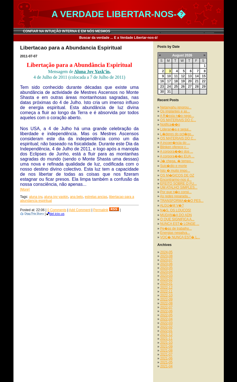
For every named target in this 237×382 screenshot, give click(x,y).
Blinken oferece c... (174, 147)
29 (204, 87)
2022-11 (166, 291)
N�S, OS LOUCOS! (175, 210)
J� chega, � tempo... (177, 161)
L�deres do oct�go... (177, 134)
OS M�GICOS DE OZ (177, 175)
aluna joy (35, 197)
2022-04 (166, 319)
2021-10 (166, 343)
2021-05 (166, 362)
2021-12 (166, 335)
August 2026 (182, 55)
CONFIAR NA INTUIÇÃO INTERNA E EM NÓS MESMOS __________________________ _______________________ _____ (118, 31)
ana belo (76, 197)
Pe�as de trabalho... (176, 228)
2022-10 (166, 295)
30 (162, 92)
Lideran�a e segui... (175, 129)
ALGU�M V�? (172, 205)
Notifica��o (170, 124)
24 (169, 87)
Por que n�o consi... (176, 192)
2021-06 (166, 358)
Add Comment (80, 210)
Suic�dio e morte (173, 166)
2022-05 (166, 315)
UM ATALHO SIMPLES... (178, 187)
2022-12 (166, 288)
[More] (25, 189)
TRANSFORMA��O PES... (182, 201)
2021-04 (166, 366)
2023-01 (166, 284)
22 (204, 81)
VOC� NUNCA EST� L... (180, 237)
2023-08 (166, 256)
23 (162, 87)
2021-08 (166, 350)
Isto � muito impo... (175, 171)
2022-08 (166, 303)
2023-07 (166, 260)
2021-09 (166, 347)
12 (183, 76)
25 (176, 87)
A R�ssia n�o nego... (177, 116)
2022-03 (166, 323)
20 (190, 81)
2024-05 (166, 252)
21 (197, 81)
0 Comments (56, 210)
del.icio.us (55, 214)
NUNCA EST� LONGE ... (179, 224)
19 (183, 81)
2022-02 (166, 327)
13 (190, 76)
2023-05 (166, 268)
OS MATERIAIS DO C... (178, 120)
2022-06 (166, 311)
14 (197, 76)
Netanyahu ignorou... (175, 107)
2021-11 (166, 339)
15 (204, 76)
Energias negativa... (175, 233)
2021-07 (166, 354)
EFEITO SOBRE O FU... (178, 184)
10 (169, 76)
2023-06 (166, 264)
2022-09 (166, 299)
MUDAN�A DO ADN (176, 215)
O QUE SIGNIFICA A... (177, 219)
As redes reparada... (175, 196)
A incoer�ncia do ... (175, 143)
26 (183, 87)
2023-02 (166, 280)
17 (169, 81)
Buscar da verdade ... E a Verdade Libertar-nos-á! (118, 38)
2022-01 (166, 331)
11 (176, 76)
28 (197, 87)
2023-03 (166, 276)
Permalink (100, 210)
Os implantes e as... (175, 111)
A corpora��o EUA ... (177, 156)
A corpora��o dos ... (176, 151)
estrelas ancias (96, 197)
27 (190, 87)
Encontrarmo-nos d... (176, 180)
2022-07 (166, 307)
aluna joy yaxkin (56, 197)
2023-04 (166, 272)
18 (176, 81)
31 (169, 92)
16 (162, 81)
